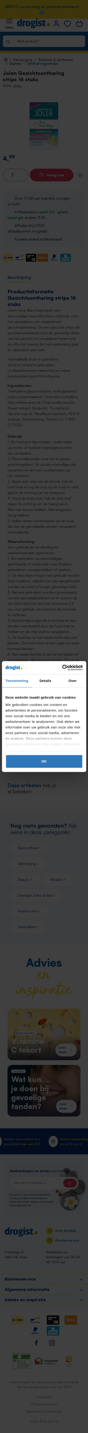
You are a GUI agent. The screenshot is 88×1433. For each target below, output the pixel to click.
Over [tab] (73, 681)
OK (44, 761)
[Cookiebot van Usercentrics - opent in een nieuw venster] (63, 668)
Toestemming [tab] (16, 681)
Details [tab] (45, 681)
